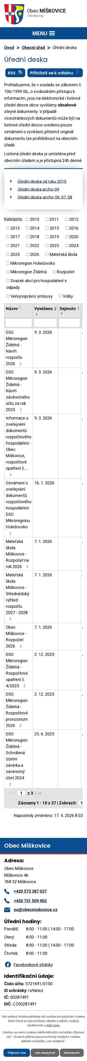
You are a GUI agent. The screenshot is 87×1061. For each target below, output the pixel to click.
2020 (73, 236)
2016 (73, 227)
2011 (54, 219)
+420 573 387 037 (25, 891)
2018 (34, 236)
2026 (34, 254)
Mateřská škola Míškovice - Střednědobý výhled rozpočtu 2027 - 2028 (17, 596)
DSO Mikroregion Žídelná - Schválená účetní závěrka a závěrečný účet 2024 (17, 758)
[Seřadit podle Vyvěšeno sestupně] (36, 315)
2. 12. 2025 (44, 654)
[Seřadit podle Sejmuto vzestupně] (61, 313)
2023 (54, 245)
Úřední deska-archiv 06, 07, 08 (45, 197)
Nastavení (72, 1053)
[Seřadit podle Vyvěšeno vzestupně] (36, 313)
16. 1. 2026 (44, 482)
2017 (15, 236)
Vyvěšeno (45, 308)
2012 (73, 219)
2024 (73, 245)
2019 (54, 236)
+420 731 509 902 (25, 900)
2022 (34, 245)
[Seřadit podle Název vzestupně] (20, 306)
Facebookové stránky (28, 964)
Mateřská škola (63, 254)
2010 (34, 219)
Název (12, 308)
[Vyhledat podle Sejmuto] (69, 322)
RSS (15, 73)
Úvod (9, 47)
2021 (15, 245)
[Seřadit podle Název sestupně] (20, 308)
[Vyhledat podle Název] (18, 322)
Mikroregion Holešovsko (32, 263)
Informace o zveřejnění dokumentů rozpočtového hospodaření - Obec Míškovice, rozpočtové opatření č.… (18, 446)
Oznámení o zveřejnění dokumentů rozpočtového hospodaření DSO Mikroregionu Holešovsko (18, 507)
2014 (34, 227)
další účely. (53, 1025)
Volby (68, 296)
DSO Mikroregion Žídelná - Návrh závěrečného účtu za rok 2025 (18, 391)
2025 (15, 254)
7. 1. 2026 (43, 541)
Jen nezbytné (45, 1053)
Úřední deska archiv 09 (38, 189)
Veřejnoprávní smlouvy (31, 296)
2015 (54, 227)
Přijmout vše (17, 1053)
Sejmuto (69, 308)
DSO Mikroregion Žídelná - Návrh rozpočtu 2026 (17, 348)
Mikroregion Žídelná (28, 271)
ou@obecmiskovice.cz (31, 909)
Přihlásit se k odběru (55, 73)
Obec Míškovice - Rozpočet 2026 (16, 636)
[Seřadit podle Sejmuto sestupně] (61, 315)
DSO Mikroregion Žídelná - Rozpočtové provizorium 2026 (17, 710)
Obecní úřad (33, 47)
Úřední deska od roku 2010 (42, 181)
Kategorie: (13, 218)
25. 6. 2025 (44, 733)
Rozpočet (65, 271)
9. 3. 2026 (43, 332)
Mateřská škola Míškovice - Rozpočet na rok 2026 (18, 554)
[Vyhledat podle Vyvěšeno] (45, 322)
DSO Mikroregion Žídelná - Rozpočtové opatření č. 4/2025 (17, 670)
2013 (15, 227)
